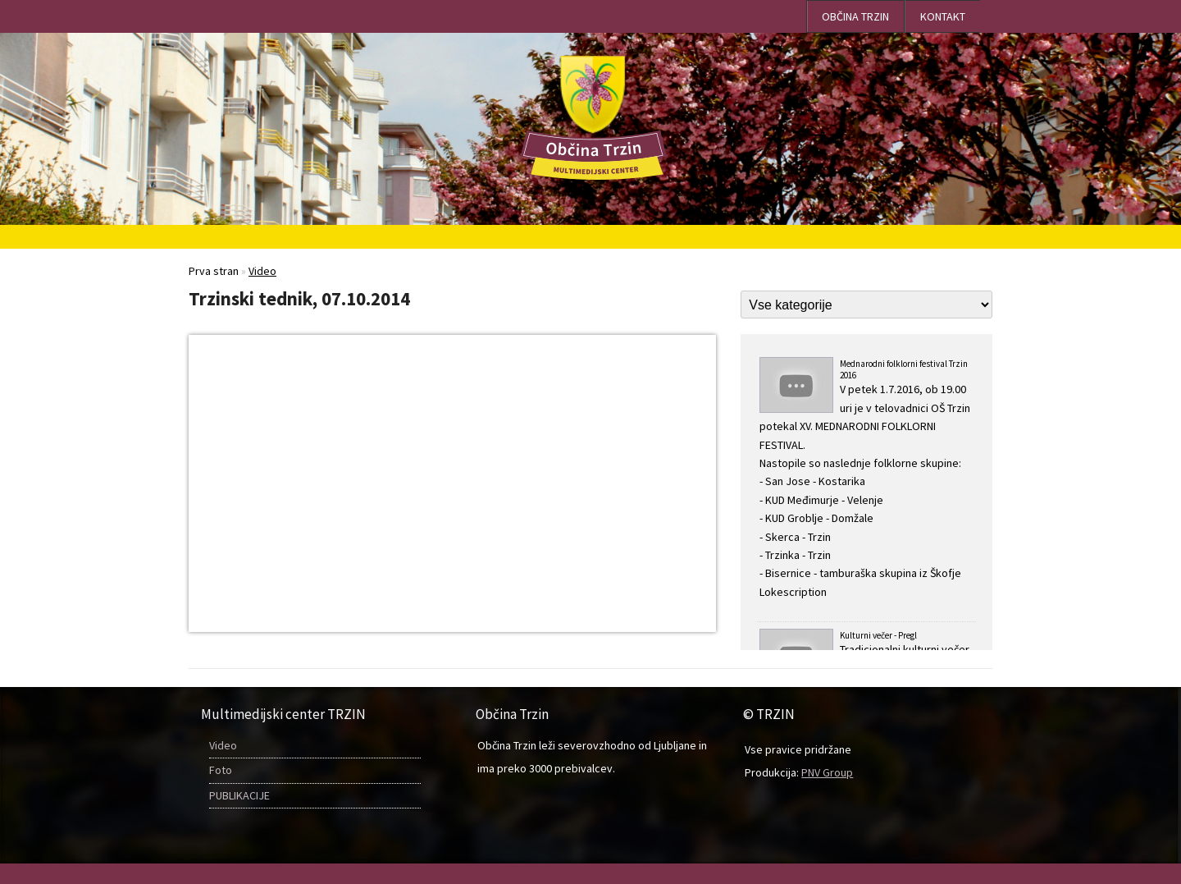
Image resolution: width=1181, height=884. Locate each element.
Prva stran (214, 270)
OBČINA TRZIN (855, 16)
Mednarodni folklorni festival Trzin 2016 (866, 479)
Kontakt (942, 16)
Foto (220, 770)
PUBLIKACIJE (239, 795)
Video (223, 745)
